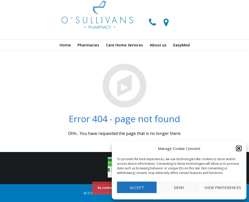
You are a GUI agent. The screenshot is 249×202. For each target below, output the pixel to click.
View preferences (222, 187)
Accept (137, 187)
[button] (238, 148)
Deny (179, 187)
